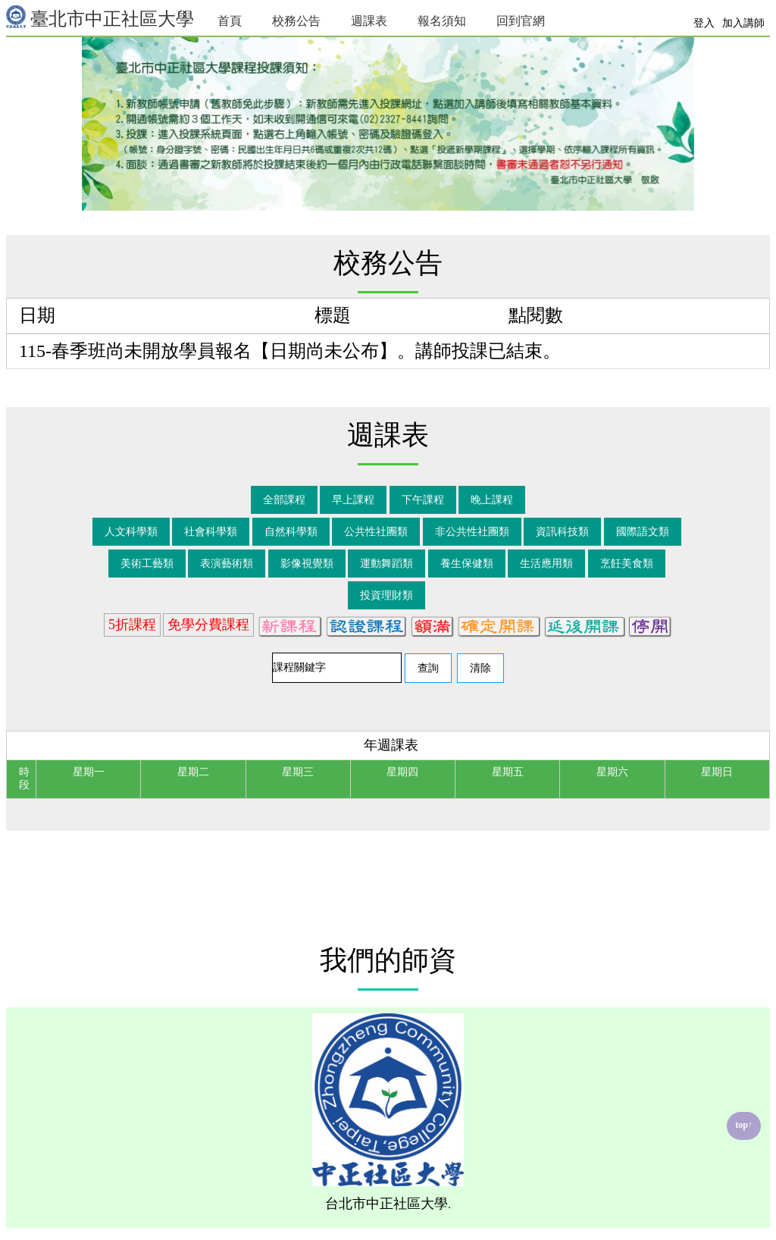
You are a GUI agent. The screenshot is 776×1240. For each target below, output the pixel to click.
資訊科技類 (562, 531)
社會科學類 (210, 531)
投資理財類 (386, 595)
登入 (704, 23)
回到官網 (520, 20)
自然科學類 (291, 531)
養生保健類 (466, 563)
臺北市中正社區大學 (100, 17)
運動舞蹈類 (386, 563)
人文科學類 (131, 531)
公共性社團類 (376, 531)
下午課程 (423, 500)
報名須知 (442, 20)
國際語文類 (642, 531)
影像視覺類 (306, 563)
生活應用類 (546, 563)
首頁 (229, 20)
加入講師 (743, 23)
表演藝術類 (226, 563)
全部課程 (284, 500)
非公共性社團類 (472, 531)
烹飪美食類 (626, 563)
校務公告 (296, 20)
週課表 (369, 20)
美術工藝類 (147, 563)
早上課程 (353, 500)
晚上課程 (492, 500)
